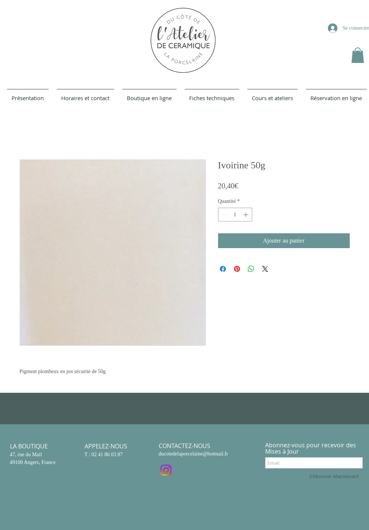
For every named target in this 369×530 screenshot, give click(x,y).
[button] (357, 55)
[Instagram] (166, 470)
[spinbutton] (235, 214)
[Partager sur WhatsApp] (251, 268)
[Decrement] (223, 214)
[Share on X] (265, 268)
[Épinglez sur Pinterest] (237, 268)
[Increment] (246, 214)
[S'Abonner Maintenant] (334, 476)
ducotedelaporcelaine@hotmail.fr (193, 454)
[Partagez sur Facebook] (222, 268)
